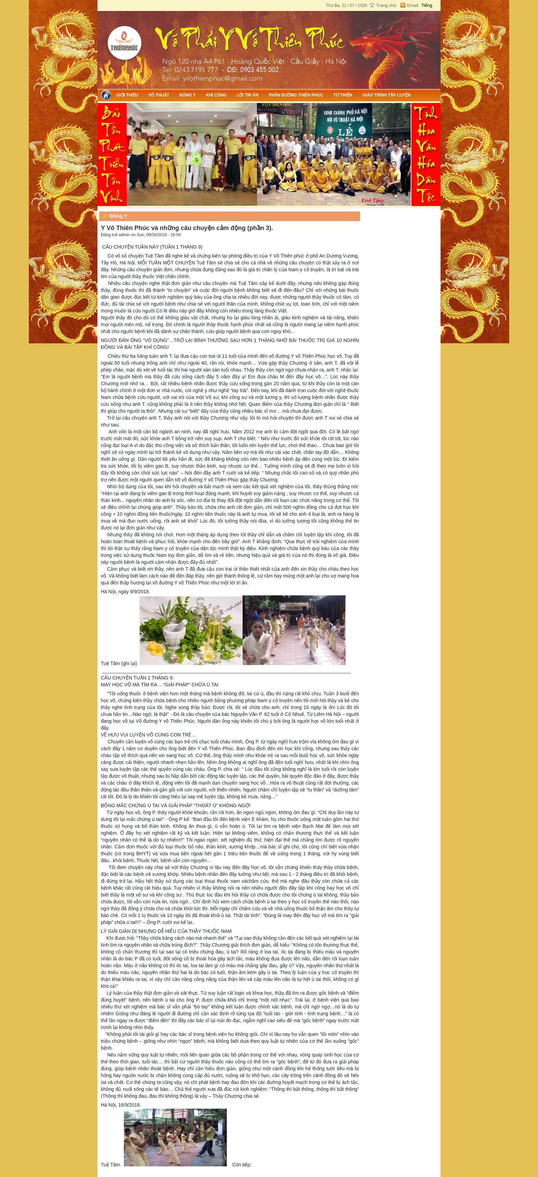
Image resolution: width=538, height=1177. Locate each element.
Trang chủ (386, 5)
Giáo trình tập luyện (386, 95)
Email (412, 5)
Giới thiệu (127, 95)
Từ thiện (343, 95)
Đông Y (187, 95)
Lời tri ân (247, 95)
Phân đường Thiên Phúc (296, 95)
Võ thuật (158, 95)
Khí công (216, 95)
